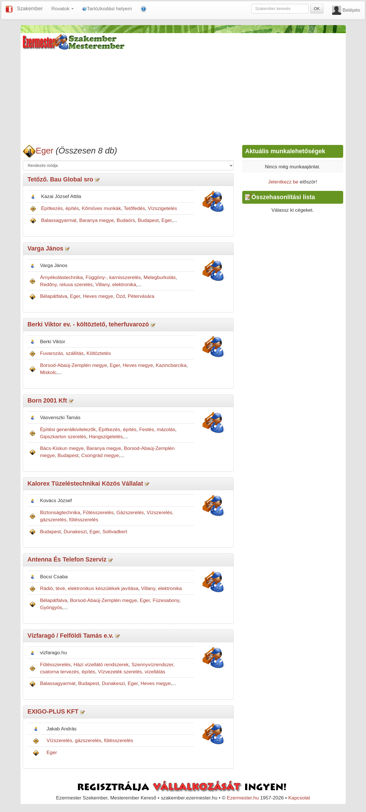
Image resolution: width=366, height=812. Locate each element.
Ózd (120, 296)
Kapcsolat (299, 798)
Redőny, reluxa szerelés (66, 284)
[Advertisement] (183, 96)
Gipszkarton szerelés (63, 436)
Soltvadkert (114, 531)
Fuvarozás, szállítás (62, 353)
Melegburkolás (159, 277)
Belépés (351, 10)
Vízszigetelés (162, 208)
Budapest (148, 220)
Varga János (45, 248)
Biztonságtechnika (60, 512)
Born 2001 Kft (47, 400)
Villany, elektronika (115, 284)
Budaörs (126, 220)
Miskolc (48, 372)
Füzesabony (166, 600)
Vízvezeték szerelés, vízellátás (131, 671)
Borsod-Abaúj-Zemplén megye (73, 365)
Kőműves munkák (101, 208)
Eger (44, 150)
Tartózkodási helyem (107, 8)
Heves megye (98, 296)
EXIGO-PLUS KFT (52, 711)
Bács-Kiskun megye (62, 448)
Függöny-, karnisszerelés (113, 277)
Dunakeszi (75, 531)
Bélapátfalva (53, 296)
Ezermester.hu (243, 798)
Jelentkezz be (283, 182)
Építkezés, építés (60, 208)
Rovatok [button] (62, 8)
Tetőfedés (134, 208)
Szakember (30, 8)
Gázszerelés (130, 512)
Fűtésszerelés (98, 512)
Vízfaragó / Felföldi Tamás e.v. (70, 635)
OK (317, 8)
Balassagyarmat (58, 220)
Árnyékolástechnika (61, 277)
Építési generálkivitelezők (68, 429)
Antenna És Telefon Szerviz (66, 559)
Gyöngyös (51, 607)
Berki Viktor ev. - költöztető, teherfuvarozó (88, 324)
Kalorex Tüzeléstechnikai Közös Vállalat (85, 483)
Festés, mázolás (157, 429)
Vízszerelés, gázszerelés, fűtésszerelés (89, 740)
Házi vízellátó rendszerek (101, 664)
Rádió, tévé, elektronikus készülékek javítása (89, 588)
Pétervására (141, 296)
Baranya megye (96, 220)
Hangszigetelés (106, 436)
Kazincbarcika (171, 365)
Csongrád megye (100, 455)
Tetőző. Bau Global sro (60, 179)
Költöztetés (98, 353)
